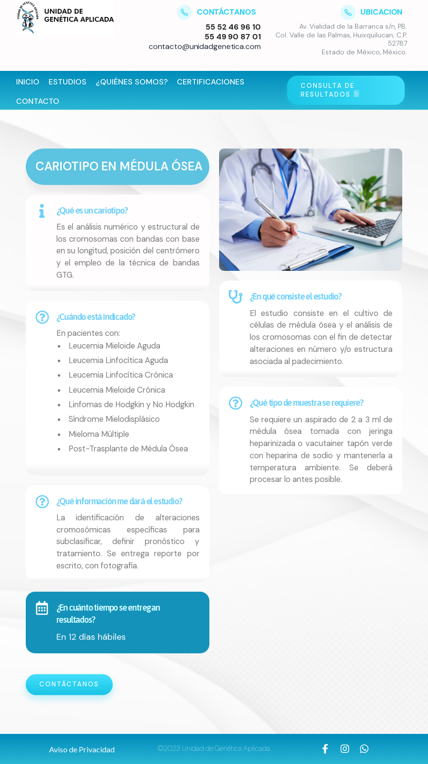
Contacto (37, 101)
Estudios (67, 81)
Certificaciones (210, 81)
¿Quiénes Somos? (132, 81)
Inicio (27, 81)
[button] (81, 749)
